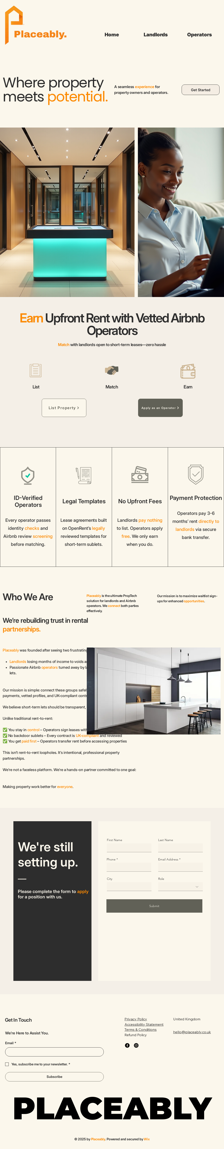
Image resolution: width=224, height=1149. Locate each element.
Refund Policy (135, 1035)
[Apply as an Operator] (160, 408)
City (109, 878)
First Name (114, 840)
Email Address (168, 859)
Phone (111, 859)
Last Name (165, 840)
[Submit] (154, 906)
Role (161, 878)
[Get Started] (201, 90)
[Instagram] (136, 1045)
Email (10, 1043)
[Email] (53, 1052)
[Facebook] (127, 1045)
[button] (156, 34)
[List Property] (64, 408)
